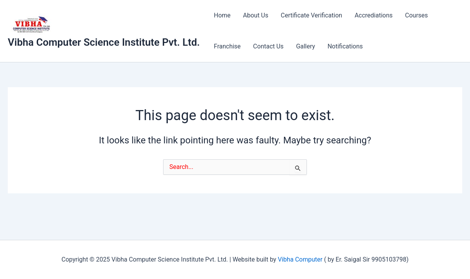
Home (222, 15)
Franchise (227, 46)
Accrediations (374, 15)
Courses (416, 15)
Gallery (305, 46)
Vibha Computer (300, 259)
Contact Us (268, 46)
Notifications (345, 46)
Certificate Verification (311, 15)
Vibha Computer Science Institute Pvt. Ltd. (104, 42)
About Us (255, 15)
